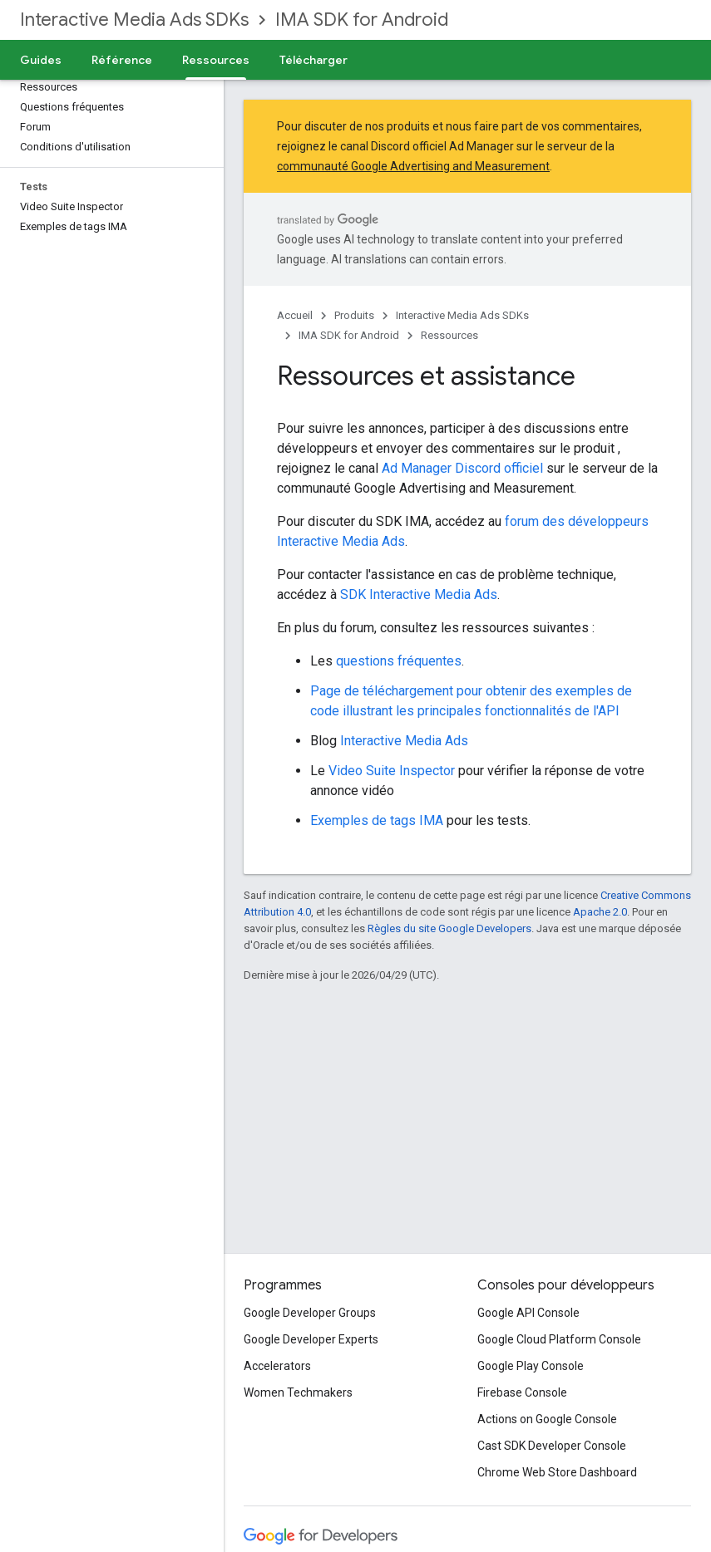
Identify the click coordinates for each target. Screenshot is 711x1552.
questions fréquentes (399, 661)
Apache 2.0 (600, 912)
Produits (354, 315)
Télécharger (313, 59)
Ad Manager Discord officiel (462, 468)
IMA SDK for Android (361, 19)
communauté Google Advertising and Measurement (413, 166)
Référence (121, 59)
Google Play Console (530, 1366)
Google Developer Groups (310, 1312)
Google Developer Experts (311, 1339)
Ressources (449, 335)
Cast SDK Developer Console (551, 1445)
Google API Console (528, 1312)
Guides (41, 59)
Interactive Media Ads (404, 741)
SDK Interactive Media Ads (418, 594)
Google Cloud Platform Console (559, 1339)
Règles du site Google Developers (449, 928)
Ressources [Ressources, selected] (215, 59)
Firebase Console (522, 1392)
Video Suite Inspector (391, 770)
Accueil (295, 315)
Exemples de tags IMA (376, 820)
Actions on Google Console (547, 1419)
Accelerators (277, 1366)
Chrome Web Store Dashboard (557, 1472)
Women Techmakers (298, 1392)
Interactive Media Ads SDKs (134, 19)
